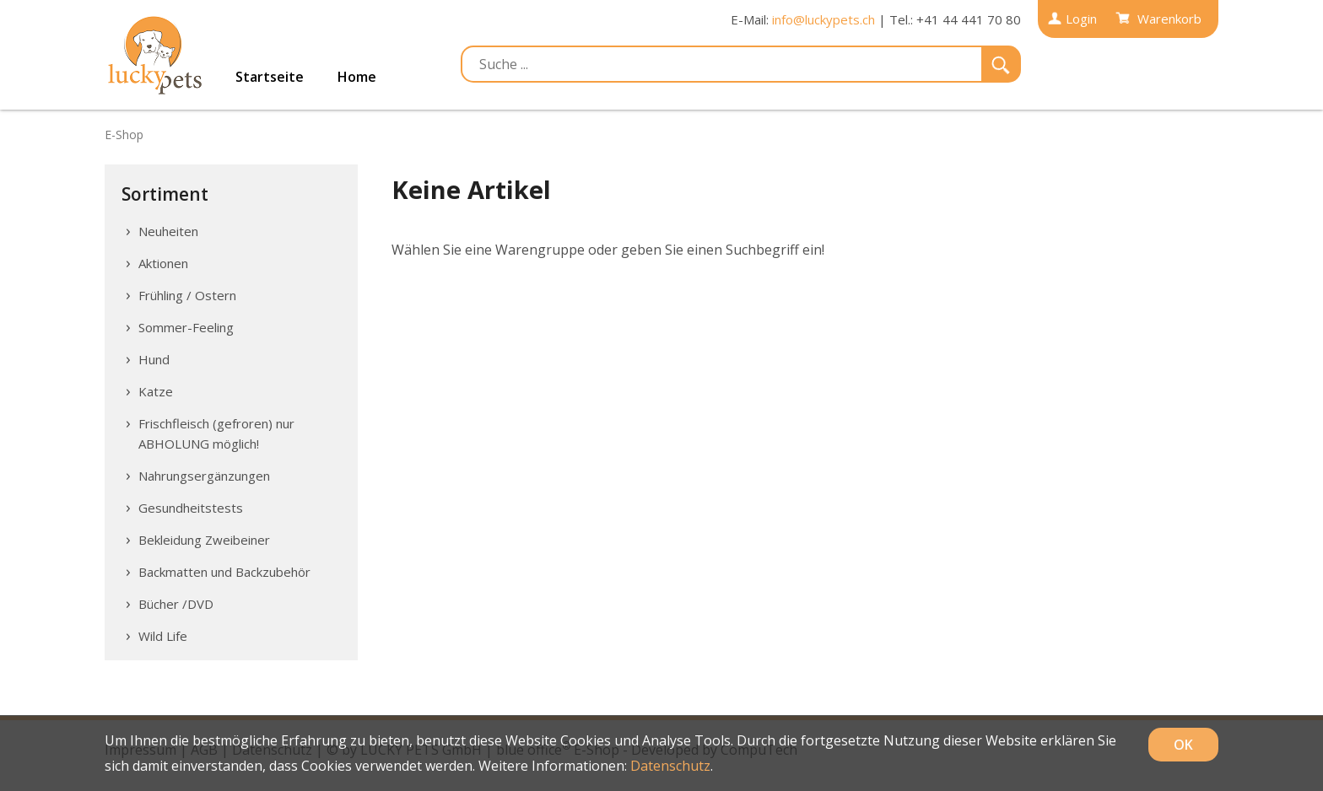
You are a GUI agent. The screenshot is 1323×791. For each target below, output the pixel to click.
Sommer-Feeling (186, 327)
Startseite (269, 76)
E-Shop (124, 134)
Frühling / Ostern (187, 295)
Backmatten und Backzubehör (224, 571)
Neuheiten (168, 231)
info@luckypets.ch (823, 19)
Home (357, 76)
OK (1183, 744)
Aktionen (163, 263)
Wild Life (162, 635)
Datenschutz (670, 765)
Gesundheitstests (190, 507)
